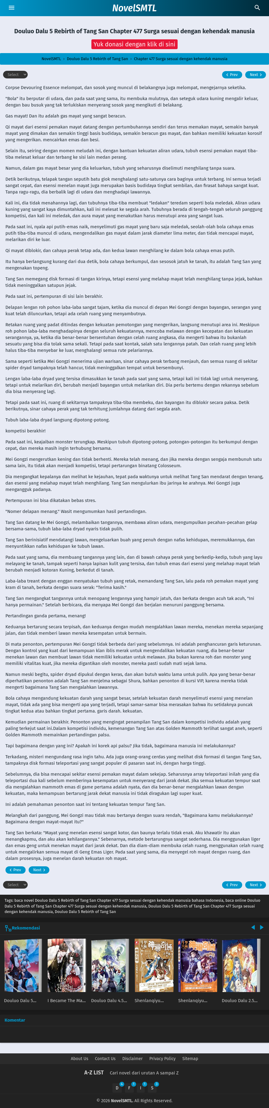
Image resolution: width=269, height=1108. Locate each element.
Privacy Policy (162, 1058)
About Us (79, 1058)
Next (257, 75)
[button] (134, 44)
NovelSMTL (134, 8)
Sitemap (190, 1058)
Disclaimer (132, 1058)
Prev (231, 75)
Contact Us (105, 1058)
